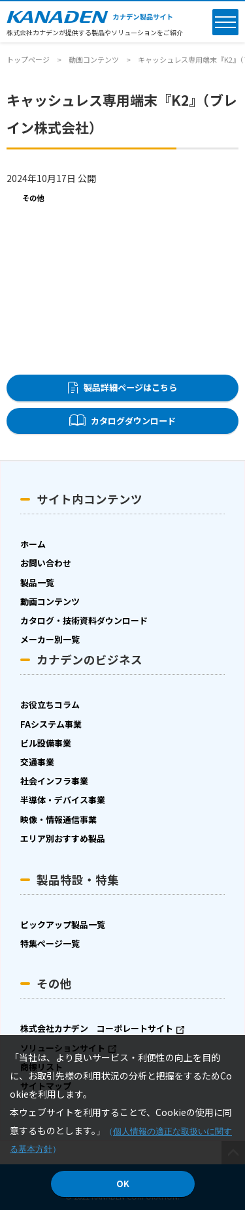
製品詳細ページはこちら (130, 387)
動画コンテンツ (94, 59)
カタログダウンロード (133, 420)
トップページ (28, 59)
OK (122, 1183)
